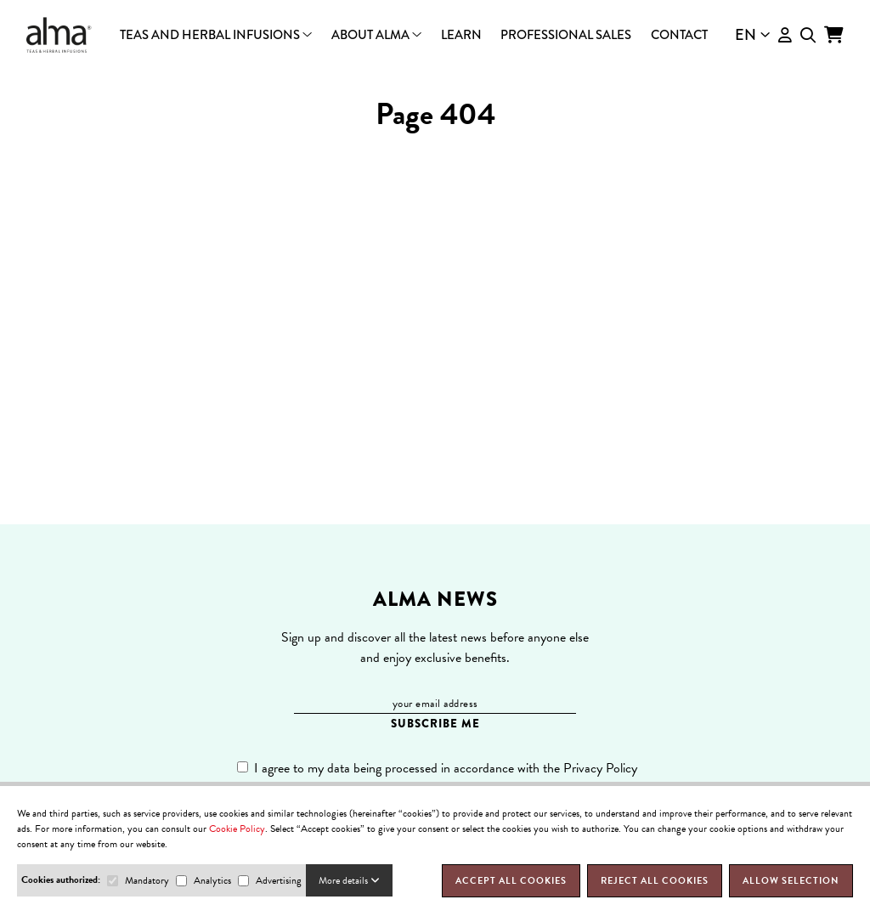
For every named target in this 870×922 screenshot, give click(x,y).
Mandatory (147, 880)
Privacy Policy (600, 768)
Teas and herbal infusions (216, 34)
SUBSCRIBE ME (435, 724)
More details (349, 880)
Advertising (279, 880)
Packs (435, 39)
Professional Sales (565, 34)
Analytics (212, 880)
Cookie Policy (237, 828)
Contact (679, 34)
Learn (461, 34)
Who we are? (435, 40)
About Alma (376, 34)
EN (752, 34)
